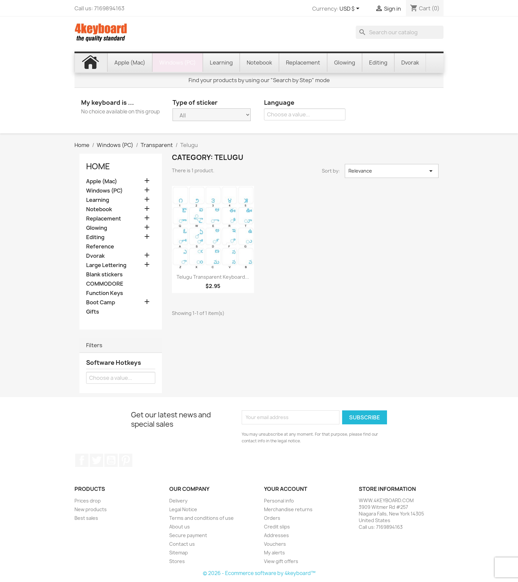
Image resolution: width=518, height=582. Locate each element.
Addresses (276, 535)
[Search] (400, 32)
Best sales (86, 518)
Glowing (96, 227)
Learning (97, 200)
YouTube (111, 460)
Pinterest (125, 460)
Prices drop (87, 501)
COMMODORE (104, 283)
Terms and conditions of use (201, 518)
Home (98, 166)
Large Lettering (106, 265)
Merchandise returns (288, 509)
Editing (95, 237)
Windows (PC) (104, 190)
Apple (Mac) (101, 181)
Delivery (178, 501)
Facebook (81, 460)
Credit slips (277, 526)
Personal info (279, 501)
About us (179, 526)
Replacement (103, 218)
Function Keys (104, 293)
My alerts (274, 552)
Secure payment (188, 535)
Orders (272, 518)
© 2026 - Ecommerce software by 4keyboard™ (259, 573)
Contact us (182, 544)
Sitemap (178, 552)
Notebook (99, 209)
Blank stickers (104, 274)
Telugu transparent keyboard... (213, 277)
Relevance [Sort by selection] (391, 171)
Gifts (92, 311)
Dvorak (95, 255)
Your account (285, 489)
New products (90, 509)
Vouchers (275, 544)
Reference (100, 246)
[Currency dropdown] (350, 9)
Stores (177, 561)
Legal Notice (183, 509)
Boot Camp (100, 302)
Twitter (96, 460)
